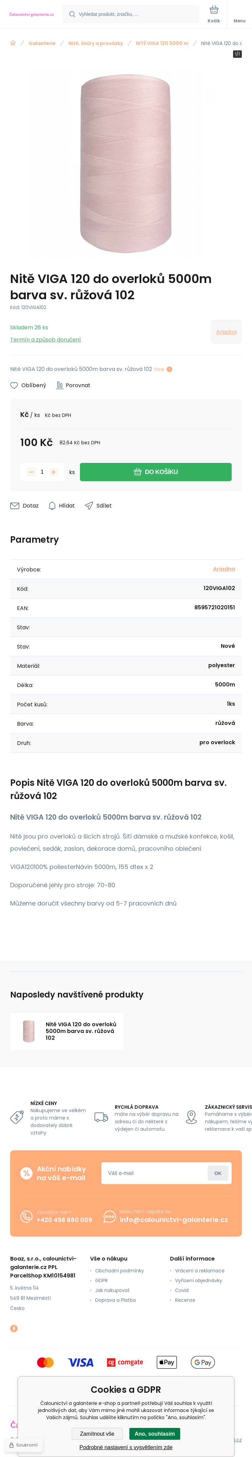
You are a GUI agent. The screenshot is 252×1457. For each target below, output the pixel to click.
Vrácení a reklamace (200, 1270)
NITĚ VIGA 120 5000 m (162, 43)
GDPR (101, 1280)
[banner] (31, 14)
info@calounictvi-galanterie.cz (174, 1219)
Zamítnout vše (97, 1434)
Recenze (185, 1300)
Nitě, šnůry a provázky (95, 43)
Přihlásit (218, 1173)
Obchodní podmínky (119, 1270)
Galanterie (42, 43)
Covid (182, 1290)
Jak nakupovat (112, 1290)
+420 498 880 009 (64, 1220)
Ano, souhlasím (154, 1434)
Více (159, 369)
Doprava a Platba (115, 1300)
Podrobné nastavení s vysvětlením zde (126, 1447)
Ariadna (226, 332)
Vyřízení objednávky (198, 1280)
